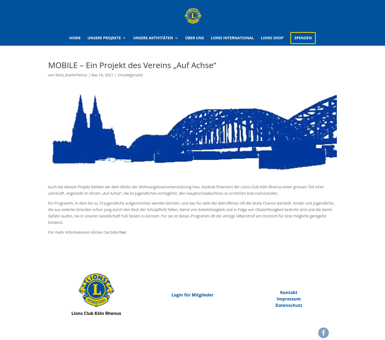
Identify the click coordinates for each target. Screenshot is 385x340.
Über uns (194, 38)
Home (75, 38)
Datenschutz (288, 305)
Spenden (303, 37)
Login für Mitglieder (192, 295)
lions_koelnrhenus (71, 74)
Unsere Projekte (104, 38)
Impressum (289, 299)
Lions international (232, 38)
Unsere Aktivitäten (153, 38)
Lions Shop (272, 38)
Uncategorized (130, 74)
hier (123, 232)
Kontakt (289, 292)
